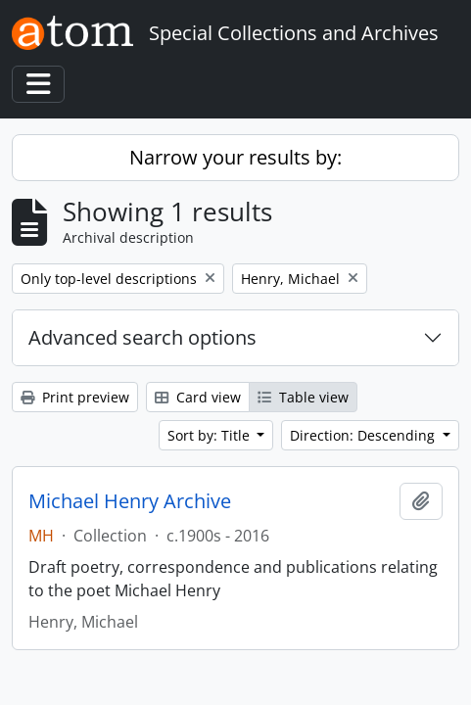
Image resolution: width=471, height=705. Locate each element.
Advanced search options (142, 337)
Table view (303, 397)
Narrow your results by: (235, 157)
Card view (198, 397)
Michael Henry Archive (129, 501)
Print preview (75, 397)
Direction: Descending (364, 435)
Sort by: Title (210, 435)
